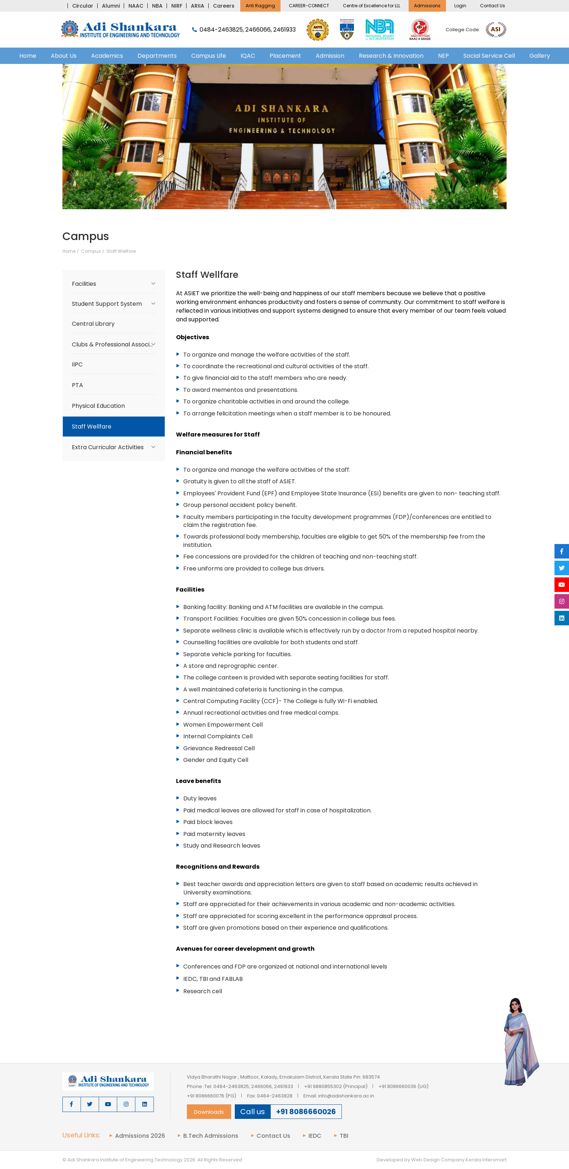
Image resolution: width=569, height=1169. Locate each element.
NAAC (135, 5)
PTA (77, 385)
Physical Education (98, 406)
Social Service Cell (489, 56)
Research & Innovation (391, 56)
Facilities (84, 284)
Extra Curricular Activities (108, 447)
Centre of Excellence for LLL (371, 6)
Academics (107, 56)
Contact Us (492, 6)
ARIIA (197, 5)
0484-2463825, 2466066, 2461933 (244, 30)
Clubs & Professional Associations (118, 344)
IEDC (315, 1136)
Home (27, 56)
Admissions (427, 6)
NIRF (176, 5)
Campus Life (208, 56)
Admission (330, 56)
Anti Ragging (260, 6)
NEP (443, 56)
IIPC (77, 364)
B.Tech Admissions (210, 1136)
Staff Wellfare (121, 251)
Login (460, 6)
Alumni (111, 5)
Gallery (539, 56)
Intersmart (494, 1159)
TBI (344, 1136)
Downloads (209, 1112)
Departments (157, 56)
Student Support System (107, 304)
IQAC (248, 56)
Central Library (93, 324)
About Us (64, 56)
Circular (82, 5)
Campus (91, 251)
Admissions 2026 (140, 1136)
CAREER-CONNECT (309, 6)
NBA (157, 5)
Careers (223, 5)
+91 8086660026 (306, 1112)
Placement (285, 56)
